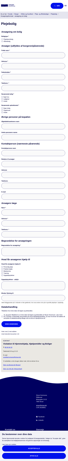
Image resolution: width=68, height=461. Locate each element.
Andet (5, 101)
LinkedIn (41, 420)
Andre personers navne (9, 132)
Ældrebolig (7, 41)
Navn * (3, 207)
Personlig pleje (8, 267)
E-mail (3, 192)
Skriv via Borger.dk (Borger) (12, 365)
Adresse (4, 170)
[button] (66, 5)
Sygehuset (7, 110)
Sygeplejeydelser (9, 275)
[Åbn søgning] (57, 6)
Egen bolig (7, 108)
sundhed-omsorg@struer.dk (12, 357)
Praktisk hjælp (8, 269)
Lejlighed (6, 99)
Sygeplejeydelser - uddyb (10, 279)
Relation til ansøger (8, 159)
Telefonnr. (4, 181)
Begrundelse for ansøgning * (11, 245)
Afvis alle (34, 456)
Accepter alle (34, 448)
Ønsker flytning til (7, 293)
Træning (6, 273)
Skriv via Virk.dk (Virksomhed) (12, 369)
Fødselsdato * (6, 72)
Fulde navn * (5, 50)
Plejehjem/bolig (8, 39)
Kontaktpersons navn (8, 148)
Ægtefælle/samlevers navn (10, 121)
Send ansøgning (11, 324)
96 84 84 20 (8, 347)
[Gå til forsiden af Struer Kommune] (24, 5)
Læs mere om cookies (9, 444)
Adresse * (4, 61)
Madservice (7, 271)
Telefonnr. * (5, 83)
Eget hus (6, 97)
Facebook (41, 416)
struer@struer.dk (41, 405)
